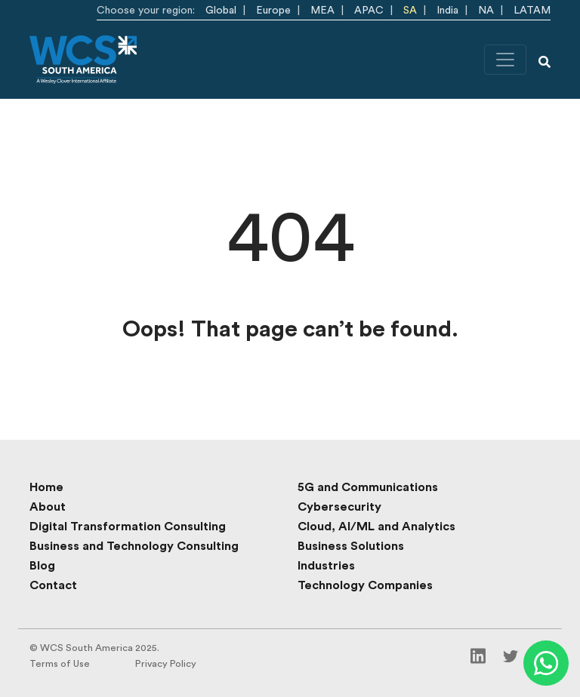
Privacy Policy (165, 663)
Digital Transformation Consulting (127, 526)
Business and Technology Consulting (134, 546)
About (47, 507)
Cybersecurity (339, 507)
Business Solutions (351, 546)
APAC (369, 10)
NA (486, 10)
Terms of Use (59, 663)
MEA (322, 10)
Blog (42, 566)
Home (46, 487)
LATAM (532, 10)
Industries (326, 566)
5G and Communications (368, 487)
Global (220, 10)
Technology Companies (365, 585)
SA (410, 10)
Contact (53, 585)
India (447, 10)
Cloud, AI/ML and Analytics (376, 526)
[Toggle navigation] (505, 60)
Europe (273, 10)
